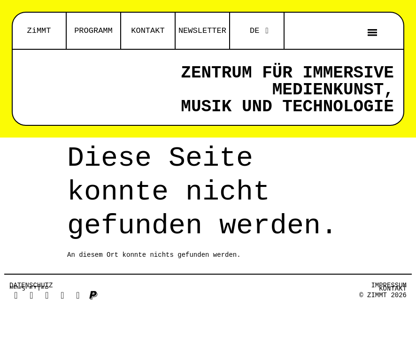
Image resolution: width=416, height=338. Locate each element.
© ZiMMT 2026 (383, 295)
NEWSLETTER (202, 30)
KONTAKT (147, 30)
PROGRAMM (93, 30)
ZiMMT (39, 30)
